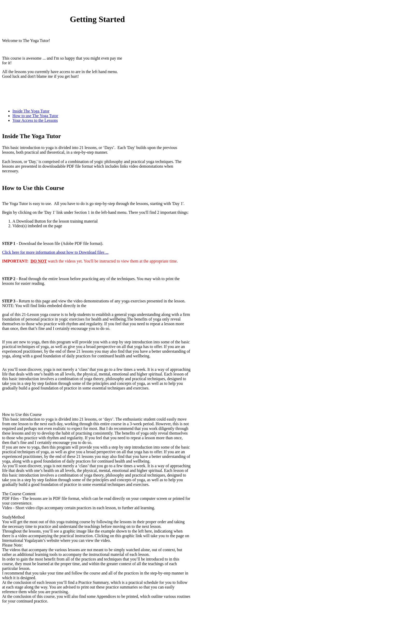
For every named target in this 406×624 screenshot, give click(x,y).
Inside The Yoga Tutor (30, 111)
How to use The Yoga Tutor (35, 116)
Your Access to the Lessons (35, 120)
